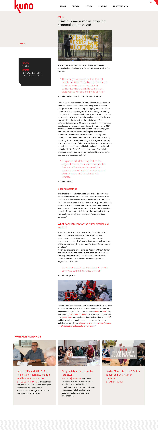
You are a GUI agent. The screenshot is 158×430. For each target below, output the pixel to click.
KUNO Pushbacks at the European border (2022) (32, 74)
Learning (102, 6)
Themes (75, 6)
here (97, 312)
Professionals (120, 6)
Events (88, 6)
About (63, 6)
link (109, 317)
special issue (66, 317)
